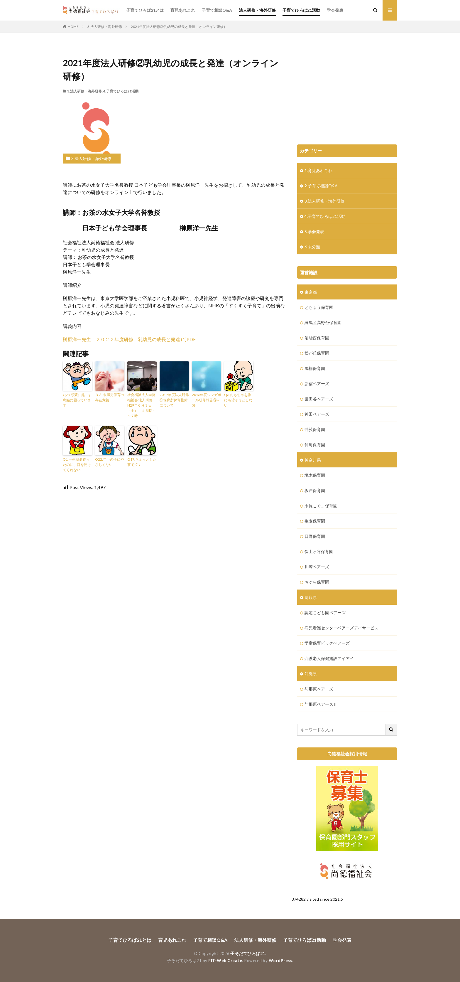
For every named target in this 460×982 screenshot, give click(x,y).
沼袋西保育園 (317, 337)
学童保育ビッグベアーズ (327, 643)
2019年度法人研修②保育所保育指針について (174, 400)
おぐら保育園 (317, 582)
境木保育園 (315, 475)
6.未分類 (312, 246)
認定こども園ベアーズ (325, 612)
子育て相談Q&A (217, 10)
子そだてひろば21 (247, 953)
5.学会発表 (314, 231)
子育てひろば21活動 (301, 10)
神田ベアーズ (317, 414)
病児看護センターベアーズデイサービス (341, 627)
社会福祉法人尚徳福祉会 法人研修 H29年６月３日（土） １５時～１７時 (141, 405)
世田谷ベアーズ (319, 398)
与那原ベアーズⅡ (321, 704)
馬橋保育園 (315, 368)
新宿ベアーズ (317, 383)
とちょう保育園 (319, 307)
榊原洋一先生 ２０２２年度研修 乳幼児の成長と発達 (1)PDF (129, 339)
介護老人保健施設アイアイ (329, 658)
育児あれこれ (182, 10)
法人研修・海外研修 (257, 10)
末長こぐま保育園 (321, 505)
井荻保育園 (315, 429)
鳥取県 (311, 597)
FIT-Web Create (225, 960)
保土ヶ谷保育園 (319, 551)
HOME (73, 26)
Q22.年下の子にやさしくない (109, 462)
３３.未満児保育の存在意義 (109, 397)
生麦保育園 (315, 520)
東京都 (311, 291)
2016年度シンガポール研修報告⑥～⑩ (206, 400)
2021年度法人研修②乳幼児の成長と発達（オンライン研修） (179, 26)
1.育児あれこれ (318, 170)
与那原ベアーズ (319, 688)
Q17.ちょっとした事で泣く (141, 462)
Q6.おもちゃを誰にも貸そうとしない (238, 400)
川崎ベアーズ (317, 566)
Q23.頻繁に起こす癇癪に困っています (77, 400)
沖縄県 (311, 673)
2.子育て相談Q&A (321, 185)
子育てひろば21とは (145, 10)
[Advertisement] (347, 91)
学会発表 (335, 10)
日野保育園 (315, 536)
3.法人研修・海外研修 (104, 26)
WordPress (280, 960)
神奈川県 (313, 459)
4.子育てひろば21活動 (120, 91)
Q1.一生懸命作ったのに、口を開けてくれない (77, 464)
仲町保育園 (315, 444)
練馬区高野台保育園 (323, 322)
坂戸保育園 (315, 490)
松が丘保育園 (317, 353)
